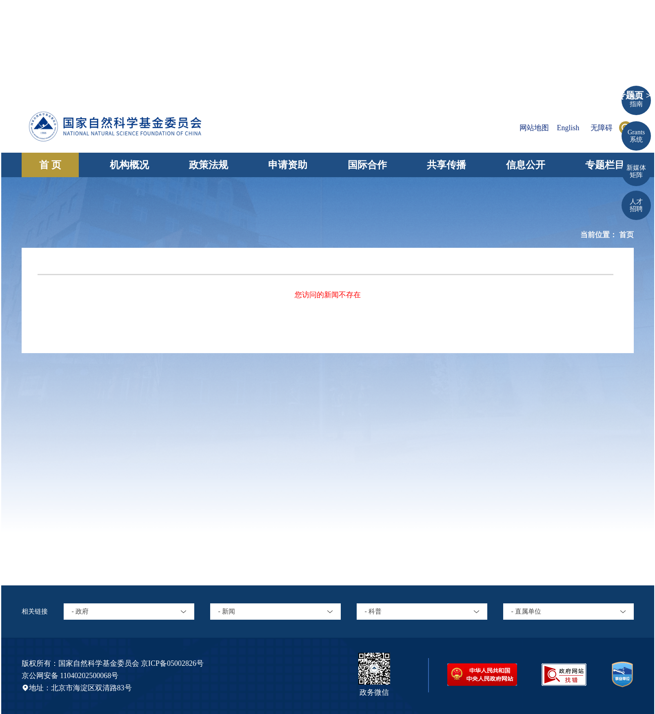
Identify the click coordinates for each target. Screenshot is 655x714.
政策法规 (208, 165)
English (568, 128)
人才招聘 (636, 205)
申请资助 (287, 165)
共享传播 (446, 165)
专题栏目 (604, 165)
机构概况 (129, 165)
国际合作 (367, 165)
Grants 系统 (636, 136)
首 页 (50, 165)
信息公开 (525, 165)
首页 (626, 235)
